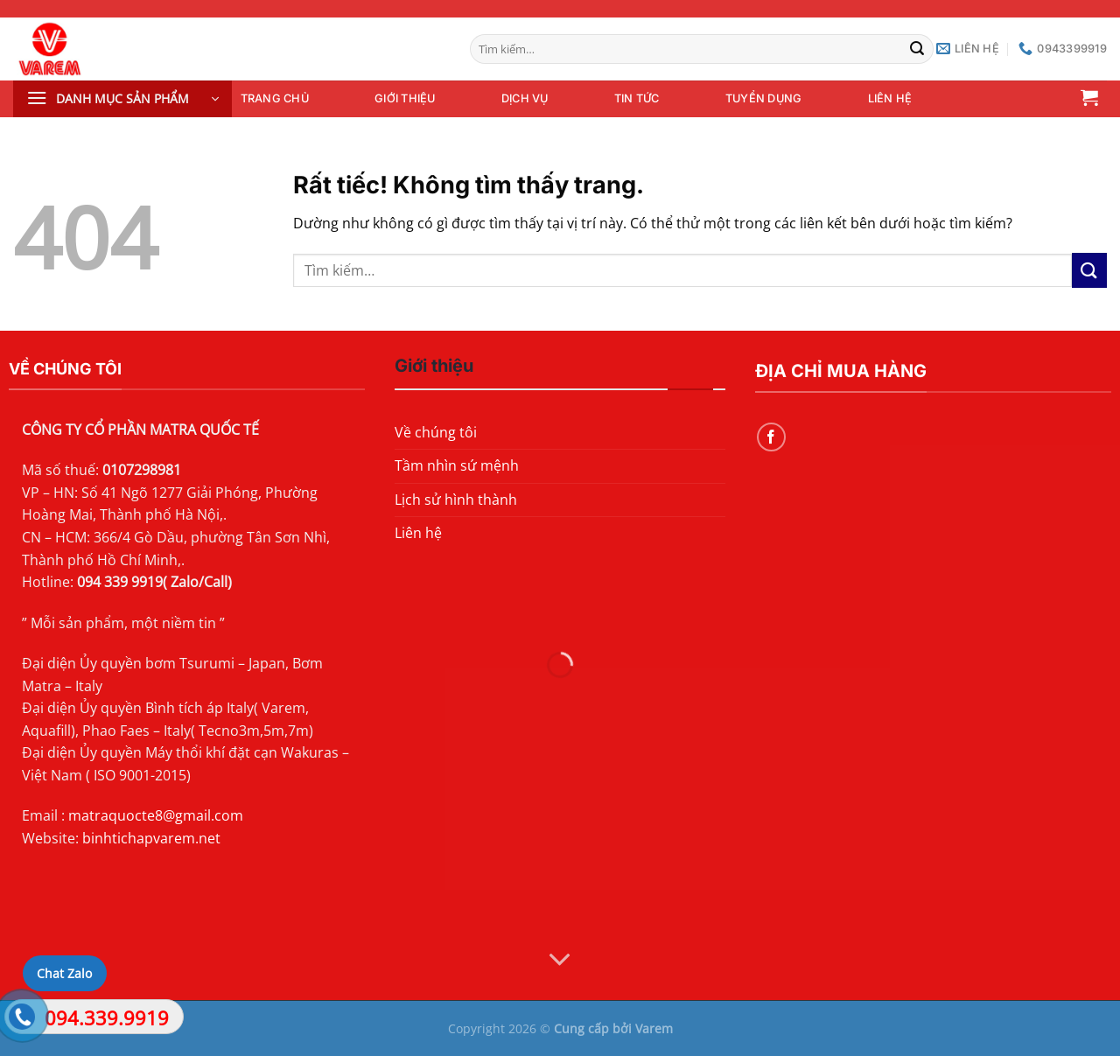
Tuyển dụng (763, 98)
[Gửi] (918, 49)
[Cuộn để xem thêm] (560, 960)
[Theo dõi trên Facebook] (771, 437)
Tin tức (637, 98)
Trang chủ (275, 98)
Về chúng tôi (436, 432)
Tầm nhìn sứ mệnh (457, 465)
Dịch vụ (525, 98)
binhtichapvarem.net (151, 838)
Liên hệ (890, 98)
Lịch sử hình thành (456, 499)
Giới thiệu (405, 98)
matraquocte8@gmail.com (155, 815)
